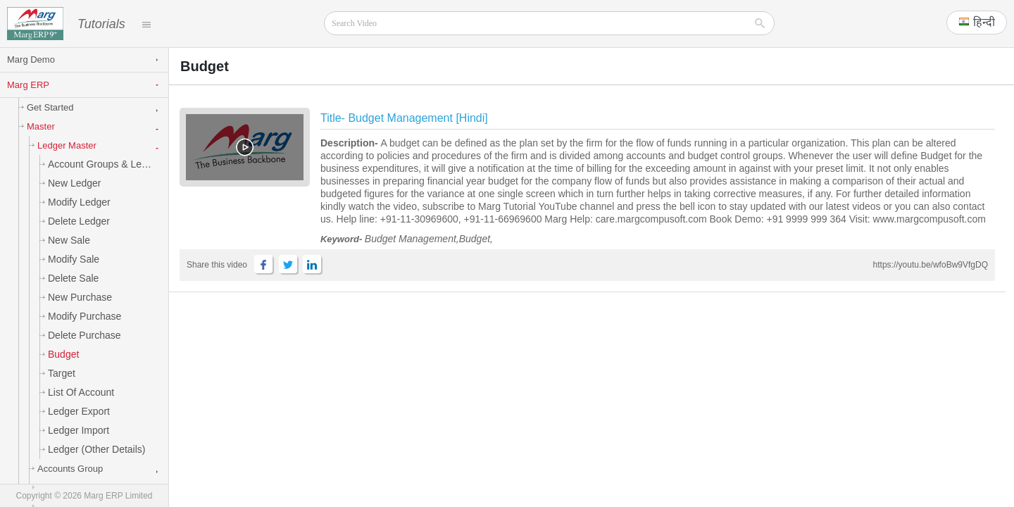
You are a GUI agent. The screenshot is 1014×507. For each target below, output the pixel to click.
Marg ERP (28, 85)
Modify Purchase (82, 317)
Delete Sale (71, 278)
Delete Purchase (82, 336)
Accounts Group (67, 469)
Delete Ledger (76, 221)
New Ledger (72, 183)
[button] (976, 23)
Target (59, 374)
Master (38, 127)
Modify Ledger (77, 202)
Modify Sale (71, 259)
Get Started (47, 108)
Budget (61, 355)
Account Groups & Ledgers (104, 164)
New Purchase (77, 297)
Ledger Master (64, 146)
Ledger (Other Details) (94, 450)
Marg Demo (31, 60)
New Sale (66, 240)
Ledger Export (76, 412)
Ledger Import (76, 431)
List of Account (78, 393)
